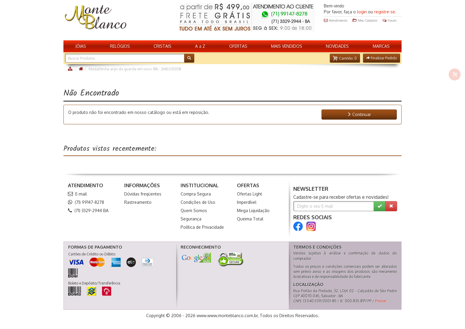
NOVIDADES (337, 46)
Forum (389, 20)
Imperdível (247, 202)
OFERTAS (238, 46)
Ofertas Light (249, 193)
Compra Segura (196, 193)
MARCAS (381, 46)
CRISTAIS (162, 46)
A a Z (200, 46)
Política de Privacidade (202, 227)
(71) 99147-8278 (86, 202)
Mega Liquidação (253, 210)
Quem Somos (194, 210)
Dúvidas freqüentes (142, 193)
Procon (380, 301)
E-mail (77, 193)
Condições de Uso (198, 202)
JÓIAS (80, 46)
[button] (345, 58)
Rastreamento (138, 202)
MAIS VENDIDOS (286, 46)
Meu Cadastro (365, 20)
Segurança (191, 218)
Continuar (359, 114)
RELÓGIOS (120, 46)
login (362, 11)
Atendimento (335, 20)
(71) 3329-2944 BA (88, 210)
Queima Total (250, 218)
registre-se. (385, 11)
